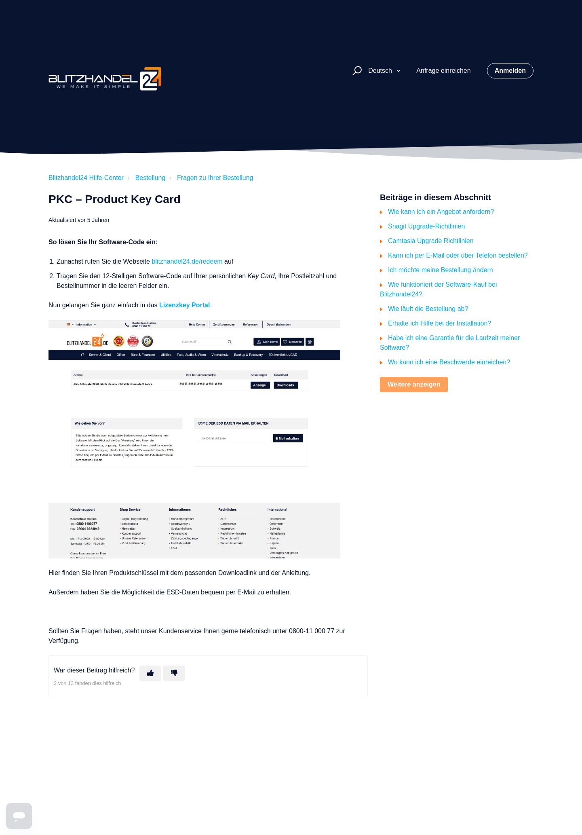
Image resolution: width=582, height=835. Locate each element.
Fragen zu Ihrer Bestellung (215, 177)
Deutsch (381, 70)
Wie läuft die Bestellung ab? (428, 308)
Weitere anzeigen (414, 384)
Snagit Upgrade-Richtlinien (426, 226)
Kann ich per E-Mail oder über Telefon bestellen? (458, 255)
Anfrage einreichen (443, 70)
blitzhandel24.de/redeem (187, 261)
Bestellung (150, 177)
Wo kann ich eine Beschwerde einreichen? (449, 362)
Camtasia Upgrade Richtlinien (431, 240)
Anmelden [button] (510, 70)
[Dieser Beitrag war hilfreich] (150, 673)
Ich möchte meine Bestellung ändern (440, 269)
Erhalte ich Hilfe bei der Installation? (439, 323)
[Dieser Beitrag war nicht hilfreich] (174, 673)
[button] (356, 71)
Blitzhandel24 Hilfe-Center (86, 177)
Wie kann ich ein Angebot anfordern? (441, 211)
